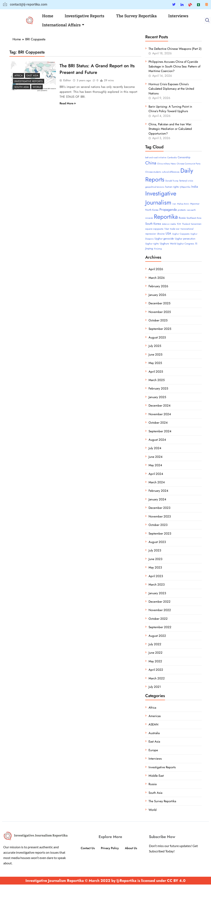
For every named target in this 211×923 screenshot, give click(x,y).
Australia (154, 733)
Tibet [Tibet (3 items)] (166, 228)
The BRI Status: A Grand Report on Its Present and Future (97, 69)
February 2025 (158, 388)
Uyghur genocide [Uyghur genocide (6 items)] (164, 239)
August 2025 (157, 337)
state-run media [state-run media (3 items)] (169, 224)
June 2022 (156, 652)
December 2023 (159, 508)
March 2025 (157, 380)
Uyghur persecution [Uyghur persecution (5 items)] (185, 239)
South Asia (21, 87)
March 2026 (157, 278)
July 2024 (155, 448)
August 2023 (157, 542)
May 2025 (155, 363)
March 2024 (157, 482)
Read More (68, 103)
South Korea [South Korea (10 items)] (153, 223)
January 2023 (157, 593)
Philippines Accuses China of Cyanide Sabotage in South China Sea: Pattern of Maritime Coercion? (174, 66)
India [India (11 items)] (194, 186)
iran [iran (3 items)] (174, 203)
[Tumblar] (198, 4)
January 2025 (157, 397)
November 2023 (160, 516)
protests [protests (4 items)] (182, 210)
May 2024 (155, 465)
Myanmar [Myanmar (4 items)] (194, 203)
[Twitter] (173, 4)
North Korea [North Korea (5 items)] (151, 210)
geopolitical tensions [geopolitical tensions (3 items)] (154, 186)
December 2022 (160, 601)
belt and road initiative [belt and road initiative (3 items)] (155, 157)
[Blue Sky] (190, 4)
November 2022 (160, 610)
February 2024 (158, 490)
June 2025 (155, 354)
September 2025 (160, 329)
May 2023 (155, 567)
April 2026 (156, 269)
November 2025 (160, 312)
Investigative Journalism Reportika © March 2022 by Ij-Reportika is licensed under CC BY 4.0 (105, 880)
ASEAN (153, 724)
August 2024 (157, 439)
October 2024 (158, 422)
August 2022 (157, 636)
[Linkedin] (182, 4)
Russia (153, 784)
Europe (153, 750)
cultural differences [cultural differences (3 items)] (170, 171)
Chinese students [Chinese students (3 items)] (153, 171)
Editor (67, 80)
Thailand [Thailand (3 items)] (186, 224)
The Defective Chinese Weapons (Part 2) (175, 48)
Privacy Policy (109, 848)
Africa (18, 75)
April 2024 (156, 474)
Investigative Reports (84, 15)
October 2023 (158, 525)
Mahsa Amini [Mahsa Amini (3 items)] (183, 203)
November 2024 (160, 414)
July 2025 (155, 346)
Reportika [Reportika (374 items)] (166, 216)
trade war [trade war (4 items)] (175, 228)
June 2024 (156, 457)
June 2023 (155, 559)
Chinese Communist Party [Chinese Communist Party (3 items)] (189, 163)
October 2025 (158, 320)
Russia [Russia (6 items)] (182, 218)
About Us (132, 848)
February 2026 (158, 286)
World (37, 87)
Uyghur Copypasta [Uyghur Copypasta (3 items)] (180, 233)
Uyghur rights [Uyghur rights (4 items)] (152, 243)
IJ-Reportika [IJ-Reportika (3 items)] (185, 186)
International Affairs (63, 24)
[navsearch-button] (207, 20)
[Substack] (206, 4)
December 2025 (159, 303)
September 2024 (160, 431)
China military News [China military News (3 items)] (166, 163)
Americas (155, 716)
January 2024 (157, 499)
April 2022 (156, 669)
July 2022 (155, 644)
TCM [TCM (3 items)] (179, 224)
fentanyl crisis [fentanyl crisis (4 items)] (186, 180)
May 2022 (155, 661)
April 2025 (156, 371)
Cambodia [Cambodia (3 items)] (172, 157)
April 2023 (156, 576)
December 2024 (160, 405)
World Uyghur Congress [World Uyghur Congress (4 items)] (182, 243)
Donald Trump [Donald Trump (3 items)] (171, 180)
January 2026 (157, 295)
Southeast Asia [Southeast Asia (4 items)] (194, 218)
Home (47, 15)
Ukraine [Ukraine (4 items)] (161, 233)
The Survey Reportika (136, 15)
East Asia (32, 75)
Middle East (156, 775)
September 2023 (160, 533)
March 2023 (157, 584)
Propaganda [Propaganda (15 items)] (168, 209)
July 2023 (155, 550)
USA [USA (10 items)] (168, 233)
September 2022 (160, 627)
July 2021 (155, 687)
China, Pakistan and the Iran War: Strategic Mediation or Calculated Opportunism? (170, 129)
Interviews (178, 15)
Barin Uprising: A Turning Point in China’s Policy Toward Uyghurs (170, 108)
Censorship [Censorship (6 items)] (184, 157)
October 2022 (158, 618)
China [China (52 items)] (150, 163)
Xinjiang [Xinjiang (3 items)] (158, 248)
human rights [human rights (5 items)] (172, 187)
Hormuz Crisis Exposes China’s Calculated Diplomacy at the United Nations (171, 89)
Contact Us (87, 848)
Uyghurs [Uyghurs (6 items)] (164, 243)
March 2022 (157, 678)
